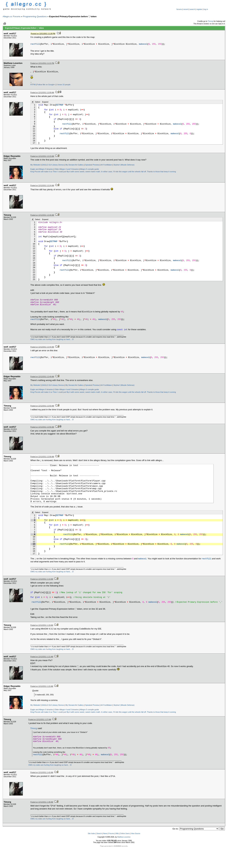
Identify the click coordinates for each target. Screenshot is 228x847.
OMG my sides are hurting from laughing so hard (50, 339)
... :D (72, 339)
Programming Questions (35, 16)
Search (99, 833)
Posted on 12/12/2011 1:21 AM (41, 657)
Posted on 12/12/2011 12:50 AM (42, 406)
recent (185, 9)
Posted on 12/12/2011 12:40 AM (42, 215)
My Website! (35, 165)
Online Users (125, 833)
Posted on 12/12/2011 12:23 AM (42, 156)
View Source (135, 833)
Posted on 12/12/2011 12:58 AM (42, 457)
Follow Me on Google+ (46, 85)
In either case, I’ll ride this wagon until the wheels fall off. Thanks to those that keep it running (138, 172)
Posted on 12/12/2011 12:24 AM (42, 185)
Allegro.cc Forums (11, 16)
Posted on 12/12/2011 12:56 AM (42, 427)
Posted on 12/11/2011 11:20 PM (43, 34)
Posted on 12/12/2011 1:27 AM (39, 719)
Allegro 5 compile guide (89, 169)
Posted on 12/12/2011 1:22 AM (41, 686)
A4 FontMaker (106, 165)
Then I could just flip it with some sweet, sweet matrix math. (77, 172)
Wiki (117, 833)
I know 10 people (63, 85)
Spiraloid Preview (92, 165)
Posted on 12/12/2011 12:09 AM (42, 92)
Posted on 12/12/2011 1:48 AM (41, 802)
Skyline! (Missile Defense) (124, 165)
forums (179, 9)
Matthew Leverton (124, 837)
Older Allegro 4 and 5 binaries (66, 169)
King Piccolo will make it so (41, 172)
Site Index (91, 833)
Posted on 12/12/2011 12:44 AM (42, 347)
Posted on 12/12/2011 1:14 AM (41, 579)
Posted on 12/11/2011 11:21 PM (42, 63)
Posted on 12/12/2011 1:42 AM (41, 772)
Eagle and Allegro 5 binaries (41, 169)
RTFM (32, 85)
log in (206, 9)
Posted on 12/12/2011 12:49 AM (42, 377)
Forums (111, 833)
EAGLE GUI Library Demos (53, 165)
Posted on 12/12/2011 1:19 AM (41, 625)
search (192, 9)
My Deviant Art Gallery (75, 165)
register (199, 9)
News (105, 833)
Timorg (210, 21)
